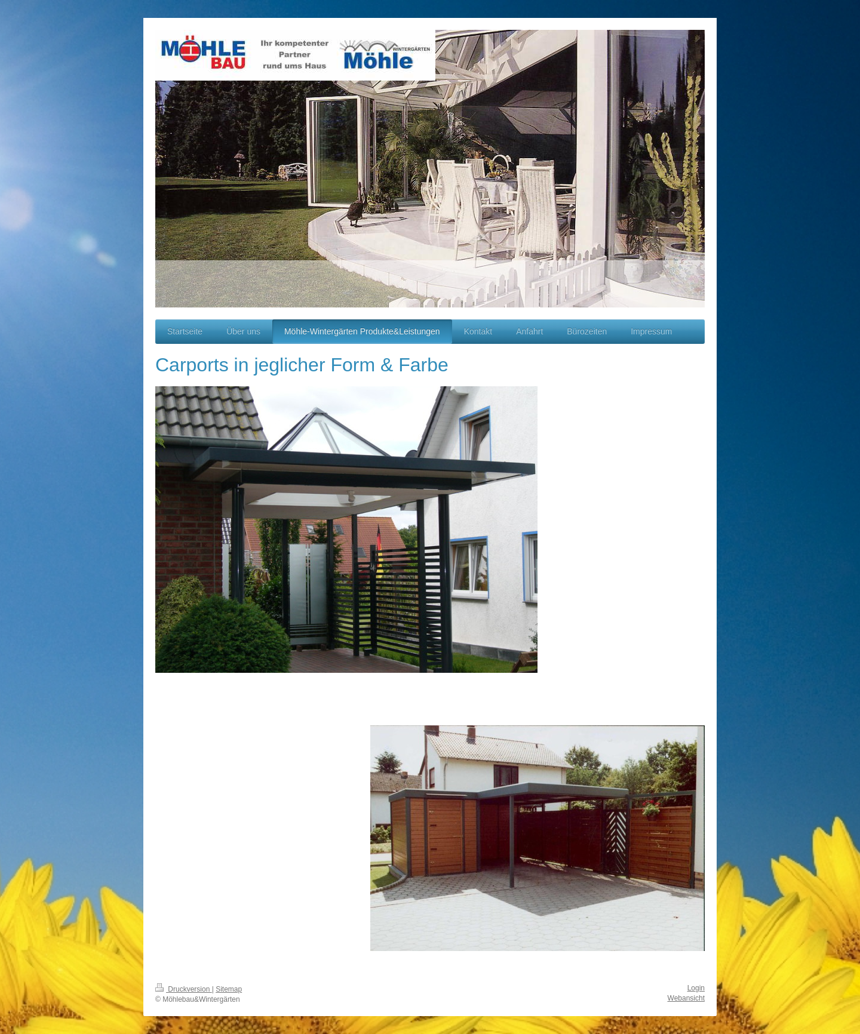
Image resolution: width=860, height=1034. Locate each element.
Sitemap (229, 989)
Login (696, 988)
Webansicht (686, 998)
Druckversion (183, 989)
